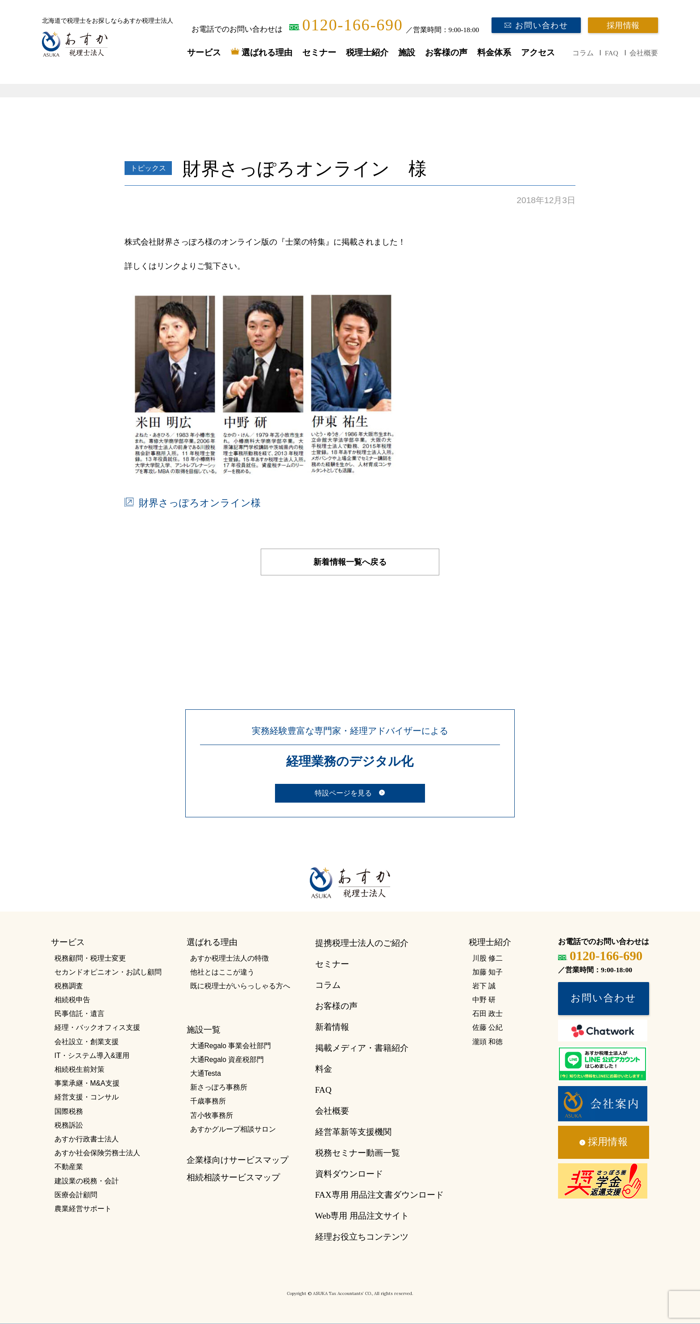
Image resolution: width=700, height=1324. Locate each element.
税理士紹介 (367, 52)
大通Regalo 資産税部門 (227, 1059)
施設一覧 (204, 1029)
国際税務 (68, 1111)
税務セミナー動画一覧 (357, 1152)
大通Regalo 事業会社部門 (230, 1045)
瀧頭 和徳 (487, 1041)
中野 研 (484, 999)
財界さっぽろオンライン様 (200, 503)
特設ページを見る (343, 793)
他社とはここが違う (222, 972)
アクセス (538, 52)
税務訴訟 (68, 1125)
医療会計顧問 (75, 1195)
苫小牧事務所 (211, 1115)
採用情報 (623, 25)
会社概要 (643, 53)
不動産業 (68, 1166)
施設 (406, 52)
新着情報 (332, 1027)
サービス (204, 52)
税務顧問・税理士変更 (90, 958)
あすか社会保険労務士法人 (97, 1153)
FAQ (611, 53)
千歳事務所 (208, 1101)
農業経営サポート (83, 1208)
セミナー (319, 52)
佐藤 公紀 (487, 1027)
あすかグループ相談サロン (233, 1129)
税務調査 (68, 986)
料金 (323, 1069)
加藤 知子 (487, 972)
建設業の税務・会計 (86, 1181)
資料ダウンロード (349, 1173)
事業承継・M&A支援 (87, 1083)
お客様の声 (446, 52)
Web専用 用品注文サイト (362, 1215)
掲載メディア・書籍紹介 (361, 1048)
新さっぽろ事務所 (218, 1087)
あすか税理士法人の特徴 (229, 958)
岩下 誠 (484, 986)
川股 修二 (487, 958)
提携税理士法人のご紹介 (361, 943)
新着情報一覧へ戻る (350, 562)
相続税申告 (72, 999)
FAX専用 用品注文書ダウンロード (379, 1194)
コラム (583, 53)
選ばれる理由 (267, 52)
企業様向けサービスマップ (237, 1160)
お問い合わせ (541, 25)
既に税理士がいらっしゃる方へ (240, 986)
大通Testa (205, 1073)
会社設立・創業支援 (86, 1041)
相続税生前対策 (79, 1069)
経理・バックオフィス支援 (97, 1027)
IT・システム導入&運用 (91, 1055)
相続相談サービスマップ (233, 1177)
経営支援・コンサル (86, 1097)
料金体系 (494, 52)
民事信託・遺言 (79, 1013)
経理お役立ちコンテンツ (361, 1236)
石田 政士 (487, 1013)
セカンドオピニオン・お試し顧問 (108, 972)
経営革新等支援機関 (353, 1132)
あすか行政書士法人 (86, 1139)
